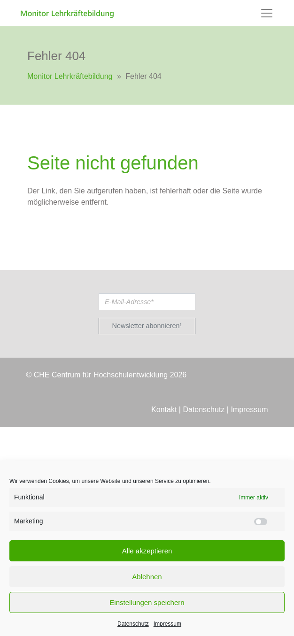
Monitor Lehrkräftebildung (69, 76)
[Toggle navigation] (267, 13)
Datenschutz (133, 624)
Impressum (167, 624)
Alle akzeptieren (147, 551)
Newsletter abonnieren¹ (147, 325)
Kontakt (164, 410)
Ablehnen (147, 577)
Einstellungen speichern (146, 602)
